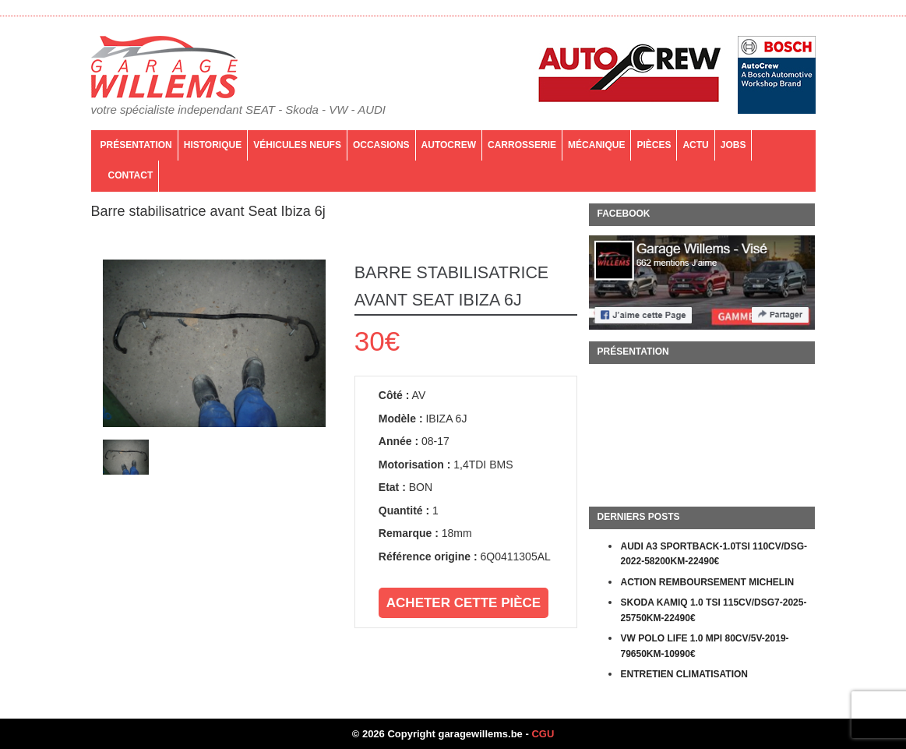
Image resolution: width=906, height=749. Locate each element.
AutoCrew (448, 145)
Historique (212, 145)
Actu (695, 145)
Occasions (381, 145)
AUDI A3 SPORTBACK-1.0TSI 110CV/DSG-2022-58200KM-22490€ (713, 554)
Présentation (136, 145)
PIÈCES (653, 145)
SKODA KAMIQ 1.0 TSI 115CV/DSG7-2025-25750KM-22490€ (713, 610)
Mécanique (596, 145)
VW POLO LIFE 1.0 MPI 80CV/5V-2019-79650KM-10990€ (704, 646)
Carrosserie (522, 145)
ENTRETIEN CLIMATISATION (684, 674)
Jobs (733, 145)
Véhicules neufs (297, 145)
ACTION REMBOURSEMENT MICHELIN (707, 582)
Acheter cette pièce (463, 602)
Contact (130, 175)
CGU (542, 734)
